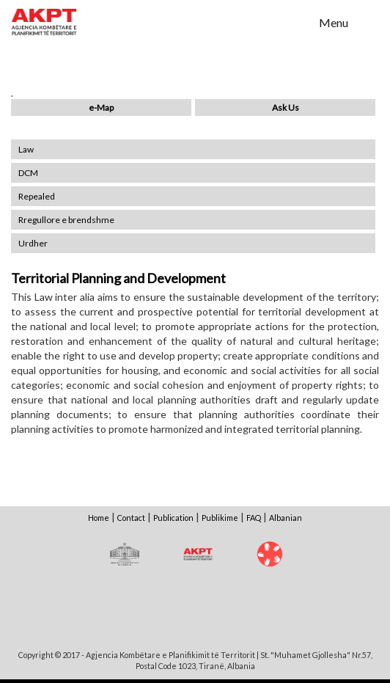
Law (26, 149)
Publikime (220, 517)
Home (98, 517)
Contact (131, 517)
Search (298, 21)
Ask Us (285, 107)
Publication (173, 517)
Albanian (285, 517)
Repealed (36, 196)
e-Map (101, 107)
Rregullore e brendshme (66, 219)
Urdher (33, 243)
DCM (28, 172)
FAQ (253, 517)
